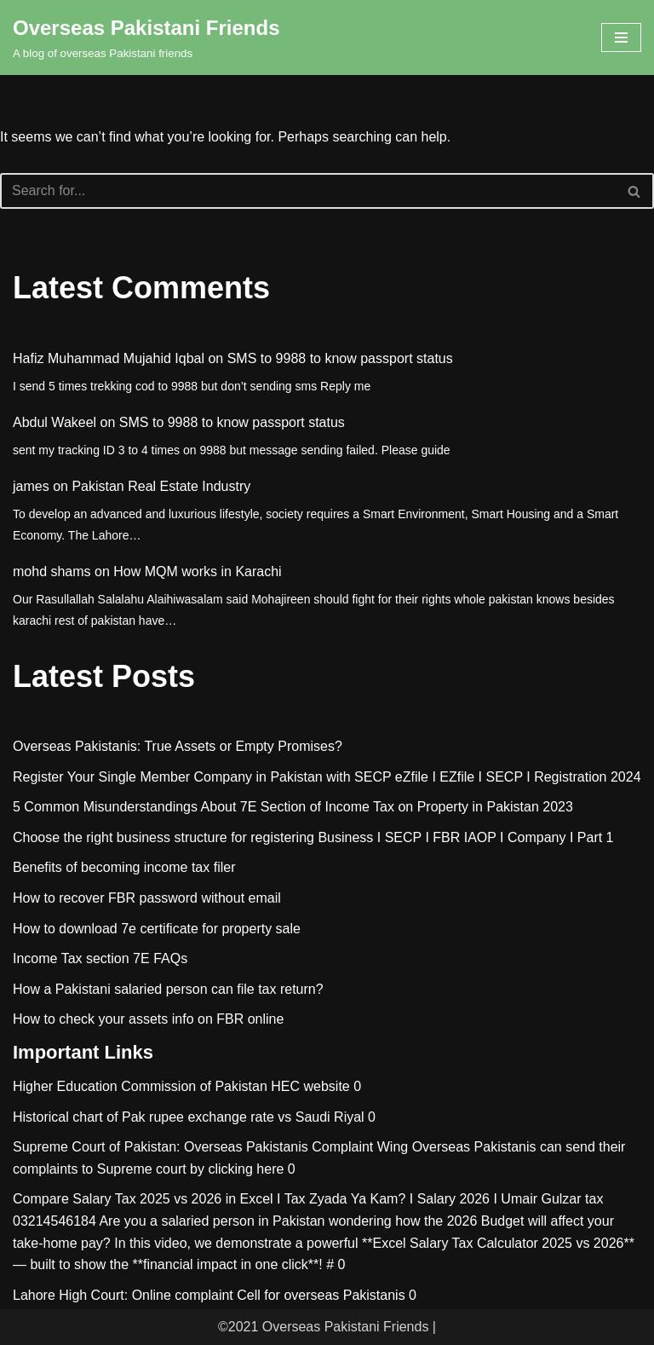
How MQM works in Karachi (197, 571)
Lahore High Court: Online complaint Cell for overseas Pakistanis (209, 1295)
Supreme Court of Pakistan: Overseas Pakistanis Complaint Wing (210, 1147)
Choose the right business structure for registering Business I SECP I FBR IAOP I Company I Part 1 (313, 837)
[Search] (308, 191)
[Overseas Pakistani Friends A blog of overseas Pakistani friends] (146, 37)
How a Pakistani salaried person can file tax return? (168, 989)
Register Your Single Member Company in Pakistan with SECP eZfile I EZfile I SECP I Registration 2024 (327, 777)
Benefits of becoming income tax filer (124, 867)
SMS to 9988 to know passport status (340, 358)
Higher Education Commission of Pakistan (140, 1086)
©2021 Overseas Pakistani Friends (323, 1326)
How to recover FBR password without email (147, 898)
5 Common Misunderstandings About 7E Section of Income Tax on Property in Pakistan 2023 (293, 806)
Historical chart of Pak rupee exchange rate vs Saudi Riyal (188, 1117)
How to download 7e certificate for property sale (157, 928)
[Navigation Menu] (621, 37)
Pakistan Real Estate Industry (161, 486)
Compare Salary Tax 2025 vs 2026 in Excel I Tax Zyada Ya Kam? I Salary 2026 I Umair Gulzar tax (308, 1199)
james (31, 486)
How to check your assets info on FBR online (148, 1019)
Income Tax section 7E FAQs (100, 958)
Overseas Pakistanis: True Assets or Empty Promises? (177, 746)
